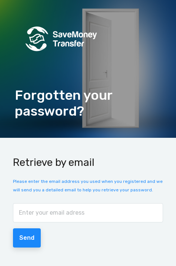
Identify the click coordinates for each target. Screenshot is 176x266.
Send (26, 237)
